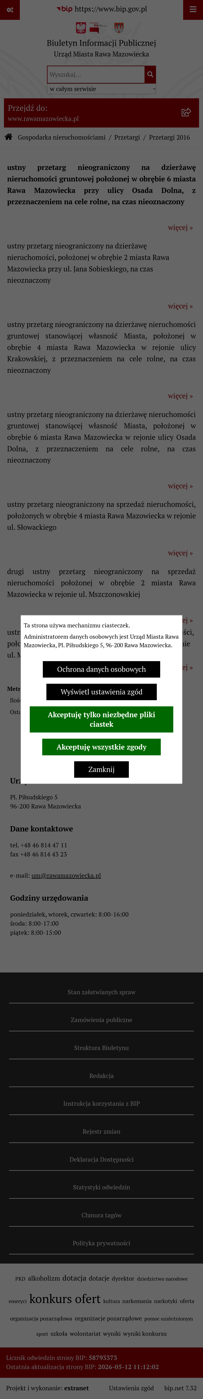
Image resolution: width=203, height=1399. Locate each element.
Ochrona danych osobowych (101, 669)
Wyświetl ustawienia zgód (102, 692)
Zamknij (101, 769)
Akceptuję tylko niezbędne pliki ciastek (101, 719)
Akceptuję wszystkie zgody (101, 747)
